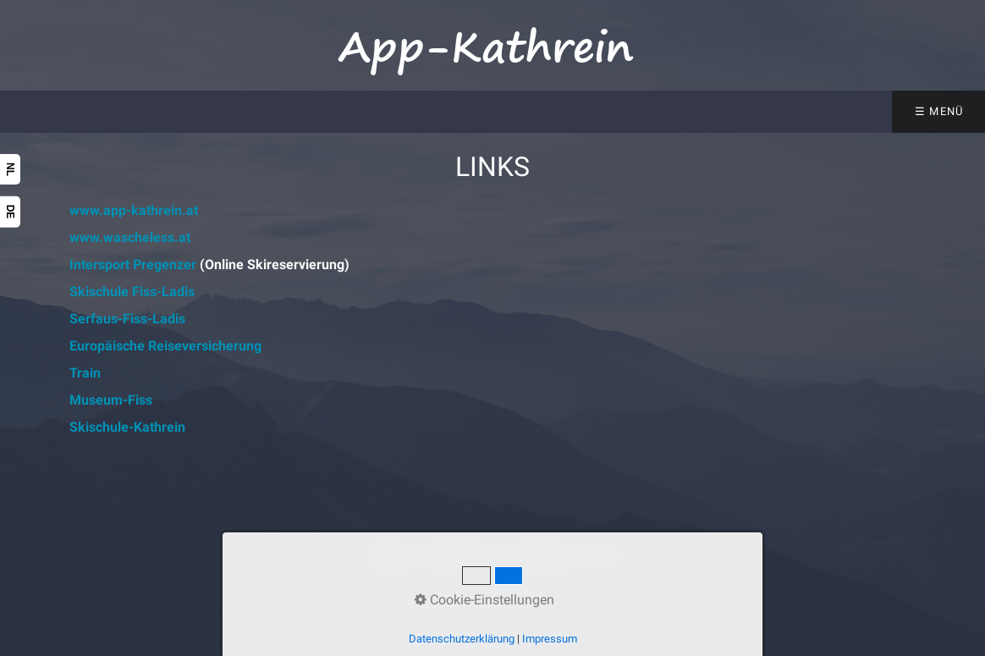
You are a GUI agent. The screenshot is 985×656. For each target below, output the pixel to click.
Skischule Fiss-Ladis (132, 292)
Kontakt (388, 556)
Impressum (543, 556)
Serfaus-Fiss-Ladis (127, 319)
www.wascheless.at (129, 237)
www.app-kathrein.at (133, 210)
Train (85, 373)
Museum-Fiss (110, 400)
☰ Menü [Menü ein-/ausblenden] (939, 111)
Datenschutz (460, 556)
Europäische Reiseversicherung (165, 346)
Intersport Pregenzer (132, 264)
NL (10, 169)
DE (10, 212)
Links (605, 556)
